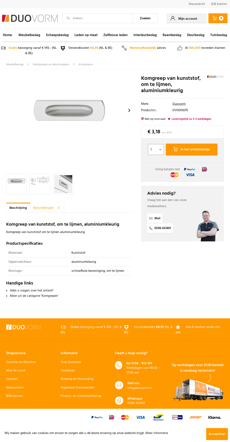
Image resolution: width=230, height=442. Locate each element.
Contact (12, 379)
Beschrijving (18, 208)
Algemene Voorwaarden (78, 387)
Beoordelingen (47, 208)
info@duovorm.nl (139, 388)
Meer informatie (156, 433)
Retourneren (15, 387)
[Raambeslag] (172, 35)
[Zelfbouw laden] (115, 35)
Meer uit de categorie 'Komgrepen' (32, 296)
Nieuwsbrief (197, 4)
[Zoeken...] (98, 18)
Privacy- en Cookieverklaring (81, 396)
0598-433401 (160, 228)
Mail (154, 218)
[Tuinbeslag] (218, 35)
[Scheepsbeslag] (57, 35)
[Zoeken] (145, 18)
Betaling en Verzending (77, 379)
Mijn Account (15, 370)
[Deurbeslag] (195, 35)
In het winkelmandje (191, 149)
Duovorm (179, 104)
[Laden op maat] (86, 35)
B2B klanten (219, 4)
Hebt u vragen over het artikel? (29, 290)
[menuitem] (197, 4)
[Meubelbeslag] (29, 35)
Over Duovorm (71, 362)
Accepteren (217, 434)
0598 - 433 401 (141, 363)
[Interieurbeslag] (145, 35)
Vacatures (68, 370)
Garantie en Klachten (21, 362)
